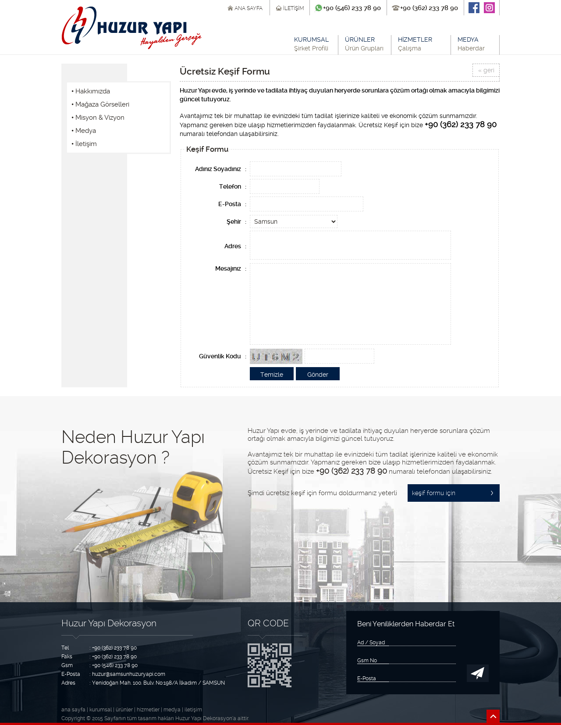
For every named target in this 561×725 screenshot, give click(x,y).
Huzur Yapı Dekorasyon (108, 623)
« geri (486, 70)
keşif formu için (433, 492)
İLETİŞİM (293, 8)
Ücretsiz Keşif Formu (225, 71)
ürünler (124, 710)
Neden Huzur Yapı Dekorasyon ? (133, 447)
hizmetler (148, 710)
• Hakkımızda (90, 91)
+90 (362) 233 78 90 (429, 8)
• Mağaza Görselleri (100, 104)
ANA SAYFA (248, 8)
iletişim (193, 710)
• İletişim (84, 144)
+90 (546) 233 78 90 (352, 8)
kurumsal (100, 710)
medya (172, 710)
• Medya (83, 131)
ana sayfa (73, 710)
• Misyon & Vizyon (97, 117)
